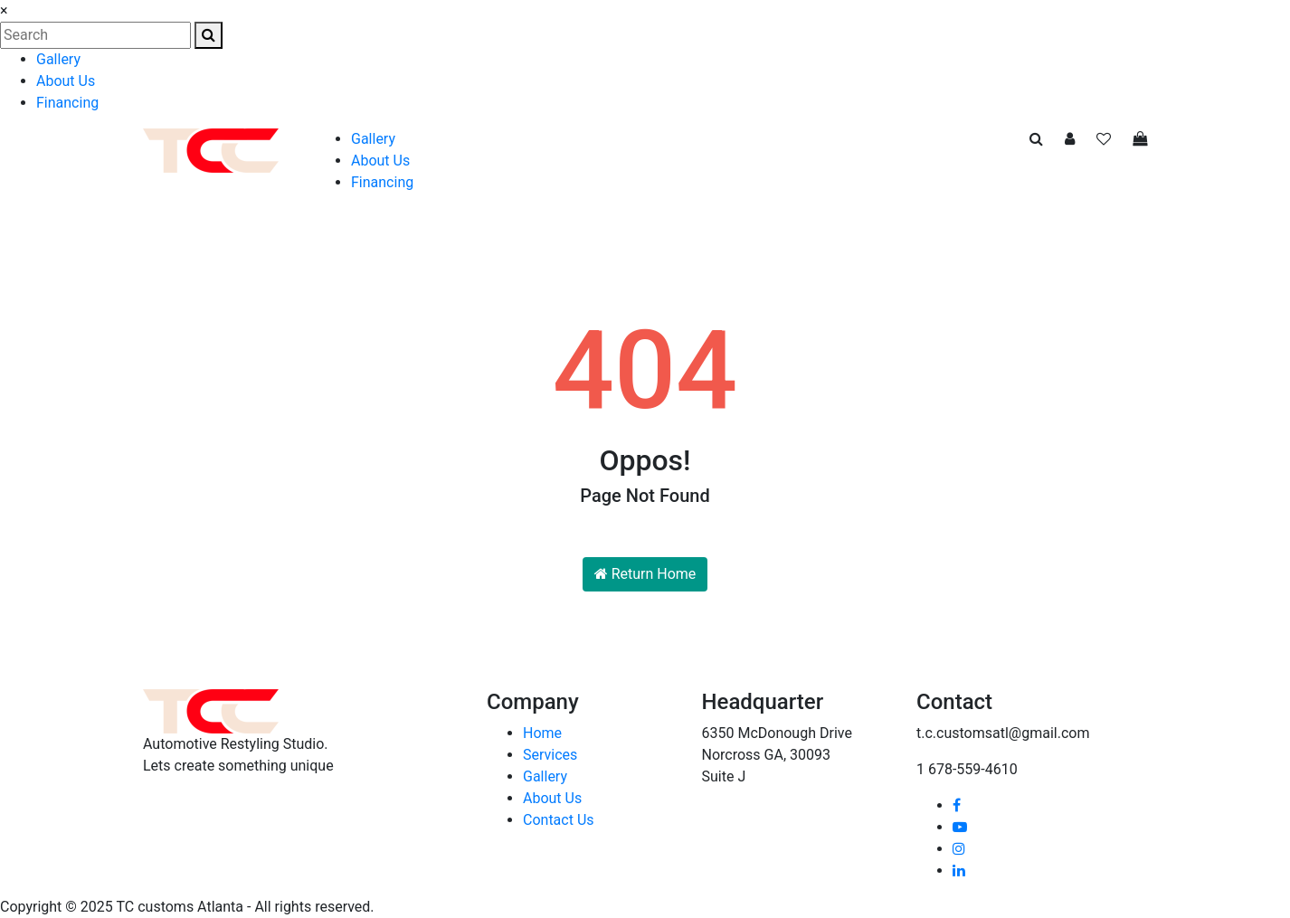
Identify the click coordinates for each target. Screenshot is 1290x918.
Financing (67, 102)
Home (542, 733)
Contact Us (558, 819)
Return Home (645, 573)
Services (550, 754)
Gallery (58, 59)
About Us (65, 81)
